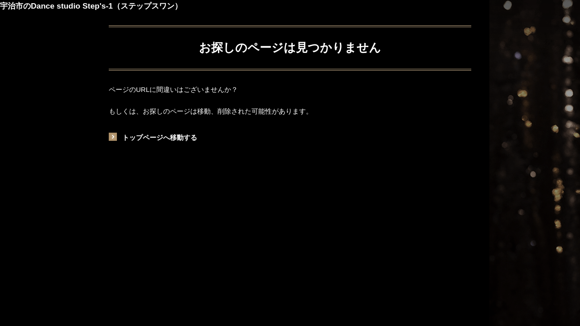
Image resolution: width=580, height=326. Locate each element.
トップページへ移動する (159, 137)
